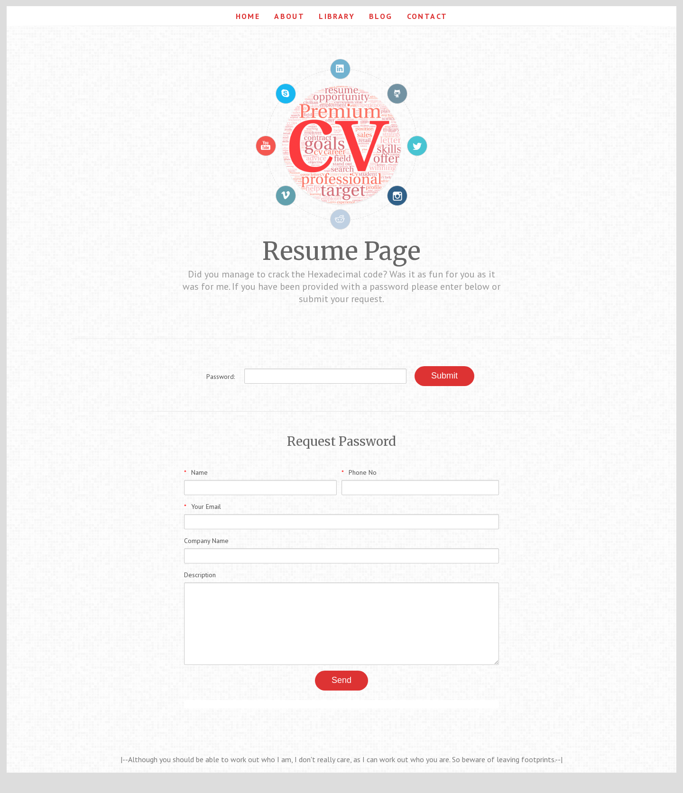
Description (200, 575)
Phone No (359, 472)
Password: (220, 376)
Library (337, 16)
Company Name (206, 540)
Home (248, 16)
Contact (427, 16)
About (289, 16)
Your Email (202, 506)
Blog (381, 16)
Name (196, 472)
